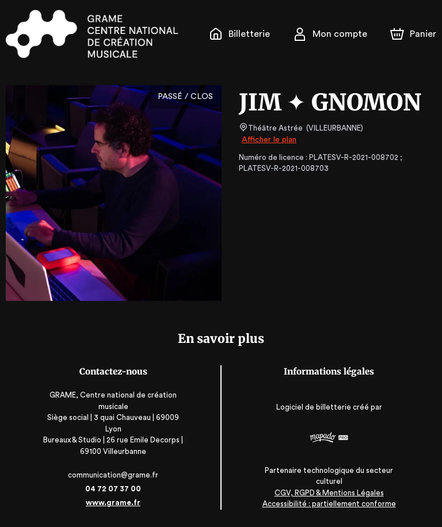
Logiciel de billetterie (314, 407)
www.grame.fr (113, 502)
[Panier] (413, 33)
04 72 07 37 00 (113, 488)
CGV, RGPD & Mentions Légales (329, 492)
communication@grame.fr (113, 475)
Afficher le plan (268, 139)
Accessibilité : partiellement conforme (329, 503)
